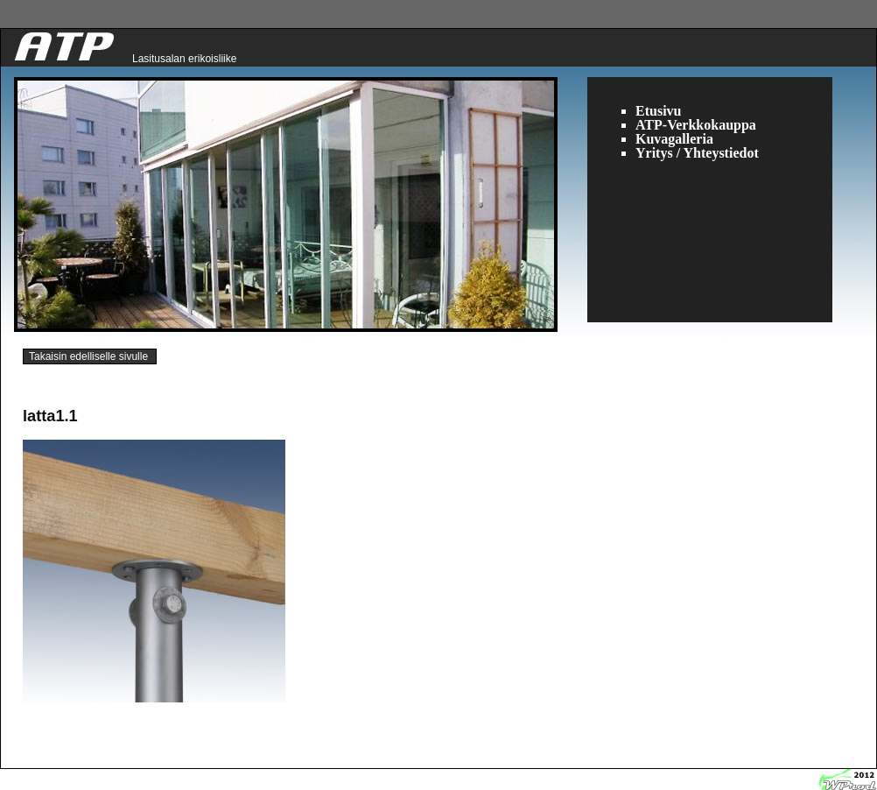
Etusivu (658, 110)
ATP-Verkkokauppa (695, 124)
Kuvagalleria (674, 138)
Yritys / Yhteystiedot (697, 152)
